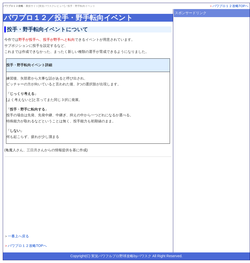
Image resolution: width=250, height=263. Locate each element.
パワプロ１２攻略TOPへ (230, 6)
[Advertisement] (88, 194)
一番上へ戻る (18, 236)
